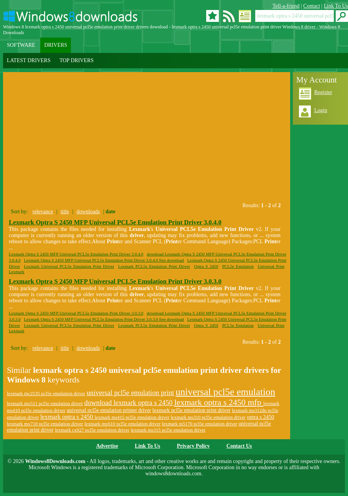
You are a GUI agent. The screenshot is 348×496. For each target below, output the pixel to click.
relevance (43, 211)
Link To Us (336, 6)
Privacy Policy (193, 446)
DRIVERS (55, 45)
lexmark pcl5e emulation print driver (192, 410)
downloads (88, 211)
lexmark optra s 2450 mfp (218, 402)
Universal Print (271, 266)
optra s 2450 (260, 417)
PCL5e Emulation (238, 266)
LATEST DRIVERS (29, 60)
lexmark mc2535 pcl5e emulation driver (46, 393)
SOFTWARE (21, 45)
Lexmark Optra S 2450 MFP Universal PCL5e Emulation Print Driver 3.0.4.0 (115, 222)
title (65, 211)
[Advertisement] (75, 135)
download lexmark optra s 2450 (129, 403)
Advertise (107, 446)
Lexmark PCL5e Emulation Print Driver (154, 266)
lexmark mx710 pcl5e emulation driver (45, 424)
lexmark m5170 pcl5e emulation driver (200, 424)
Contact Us (239, 446)
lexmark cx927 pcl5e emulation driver (92, 430)
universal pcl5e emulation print (130, 393)
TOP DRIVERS (76, 60)
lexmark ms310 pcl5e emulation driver (208, 417)
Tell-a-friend (286, 6)
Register (323, 92)
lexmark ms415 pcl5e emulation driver (132, 417)
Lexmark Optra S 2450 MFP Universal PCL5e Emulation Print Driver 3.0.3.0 (115, 281)
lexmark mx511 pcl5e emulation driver (45, 403)
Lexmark (16, 271)
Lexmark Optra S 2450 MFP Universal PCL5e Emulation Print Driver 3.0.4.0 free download (104, 260)
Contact (311, 6)
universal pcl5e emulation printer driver (109, 410)
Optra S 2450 (206, 266)
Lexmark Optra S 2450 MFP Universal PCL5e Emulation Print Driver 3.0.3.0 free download (104, 319)
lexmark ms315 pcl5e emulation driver (168, 430)
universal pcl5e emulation (225, 392)
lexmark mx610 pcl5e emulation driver (122, 424)
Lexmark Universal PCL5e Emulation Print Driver (69, 266)
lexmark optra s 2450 (67, 417)
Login (320, 110)
